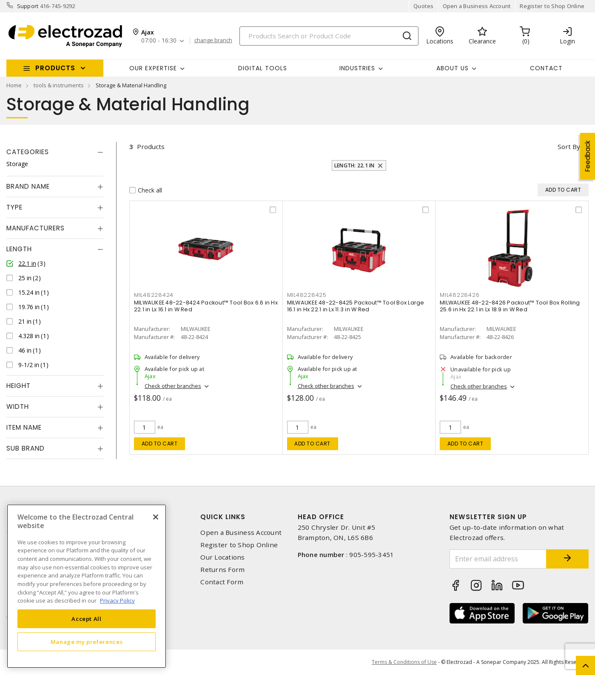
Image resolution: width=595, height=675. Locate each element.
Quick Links (222, 516)
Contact (546, 68)
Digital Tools (262, 68)
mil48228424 (154, 295)
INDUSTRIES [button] (357, 68)
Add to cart (160, 443)
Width (17, 406)
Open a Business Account (477, 6)
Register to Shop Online (552, 6)
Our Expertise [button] (153, 68)
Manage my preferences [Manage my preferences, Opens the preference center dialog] (87, 642)
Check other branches (173, 386)
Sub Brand (25, 448)
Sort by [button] (569, 146)
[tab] (54, 152)
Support (28, 6)
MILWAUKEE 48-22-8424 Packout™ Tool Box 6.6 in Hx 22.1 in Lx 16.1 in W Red (206, 306)
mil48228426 (459, 295)
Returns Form (222, 570)
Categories (27, 151)
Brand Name (28, 186)
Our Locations (222, 557)
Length (19, 248)
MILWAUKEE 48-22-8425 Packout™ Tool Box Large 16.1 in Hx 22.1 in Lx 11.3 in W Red (355, 306)
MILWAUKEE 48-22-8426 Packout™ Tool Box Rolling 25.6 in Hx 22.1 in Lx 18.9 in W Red (510, 306)
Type (14, 207)
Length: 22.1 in (354, 165)
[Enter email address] (498, 559)
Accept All (86, 619)
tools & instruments (59, 85)
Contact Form (221, 582)
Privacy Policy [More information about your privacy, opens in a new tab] (117, 600)
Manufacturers (35, 228)
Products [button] (55, 67)
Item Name (24, 427)
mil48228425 (307, 295)
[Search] (328, 36)
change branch (213, 40)
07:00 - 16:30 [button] (159, 40)
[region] (86, 586)
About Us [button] (452, 68)
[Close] (155, 517)
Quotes (423, 6)
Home (14, 85)
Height (18, 385)
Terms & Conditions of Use (404, 662)
